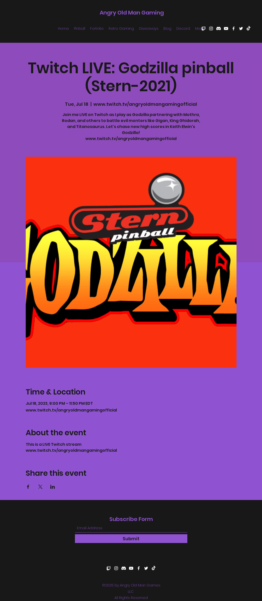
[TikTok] (248, 28)
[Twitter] (241, 28)
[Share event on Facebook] (28, 487)
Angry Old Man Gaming (132, 12)
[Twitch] (203, 28)
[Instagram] (211, 28)
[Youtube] (226, 28)
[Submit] (131, 538)
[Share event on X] (40, 487)
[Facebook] (233, 28)
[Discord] (218, 28)
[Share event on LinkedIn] (52, 487)
